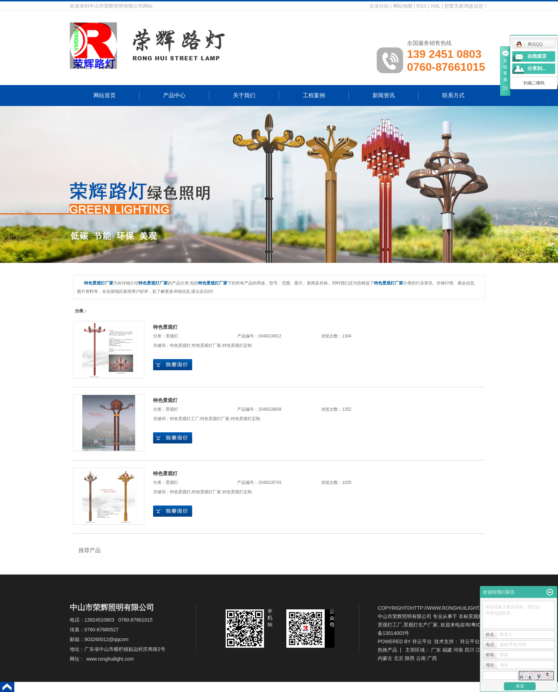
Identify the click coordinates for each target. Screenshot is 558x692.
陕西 (410, 658)
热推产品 (387, 650)
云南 (421, 658)
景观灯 (172, 336)
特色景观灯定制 (237, 345)
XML (435, 6)
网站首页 (104, 95)
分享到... (536, 68)
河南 (458, 650)
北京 (399, 658)
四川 (469, 650)
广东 (436, 650)
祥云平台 (422, 641)
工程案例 (314, 95)
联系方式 (453, 95)
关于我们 (244, 95)
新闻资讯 (383, 95)
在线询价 (172, 364)
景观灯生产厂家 (421, 625)
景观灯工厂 (390, 625)
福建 (447, 650)
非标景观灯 (471, 616)
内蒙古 (385, 658)
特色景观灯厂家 (206, 345)
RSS (421, 6)
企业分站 (379, 6)
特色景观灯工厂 (184, 418)
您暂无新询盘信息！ (466, 6)
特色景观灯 (165, 327)
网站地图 (403, 6)
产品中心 (174, 95)
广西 (432, 658)
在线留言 (537, 56)
